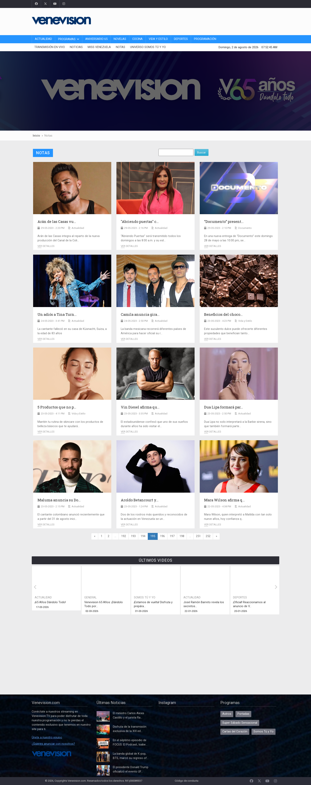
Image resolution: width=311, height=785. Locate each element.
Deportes (181, 39)
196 (162, 536)
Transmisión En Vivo (49, 47)
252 (208, 536)
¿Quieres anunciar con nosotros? (53, 744)
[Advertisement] (207, 21)
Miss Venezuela (99, 47)
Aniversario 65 (96, 39)
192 (123, 536)
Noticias (76, 47)
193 (133, 536)
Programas (67, 39)
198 (181, 536)
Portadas (243, 714)
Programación (205, 39)
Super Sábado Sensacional (239, 722)
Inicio (36, 135)
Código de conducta (186, 780)
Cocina (137, 39)
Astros (226, 714)
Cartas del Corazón (234, 731)
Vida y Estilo (158, 39)
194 (143, 536)
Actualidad (43, 39)
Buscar (201, 152)
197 (172, 536)
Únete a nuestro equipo (47, 737)
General (90, 597)
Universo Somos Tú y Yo (148, 47)
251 (198, 536)
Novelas (120, 39)
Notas (120, 47)
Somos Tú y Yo (144, 597)
